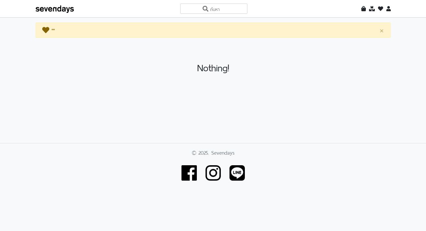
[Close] (381, 30)
